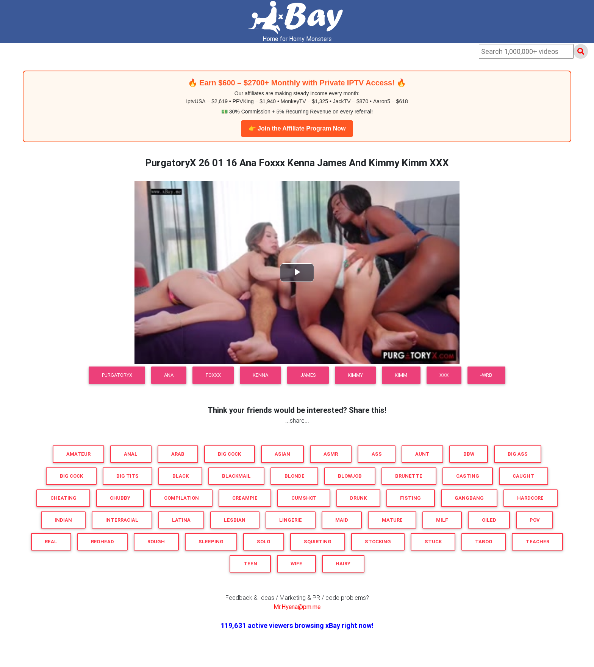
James (308, 375)
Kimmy (355, 375)
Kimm (401, 375)
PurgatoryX (117, 375)
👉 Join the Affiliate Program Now (297, 128)
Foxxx (213, 375)
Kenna (260, 375)
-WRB (486, 375)
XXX (444, 375)
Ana (169, 375)
